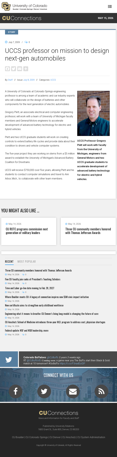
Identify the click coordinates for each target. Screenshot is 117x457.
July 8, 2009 (29, 80)
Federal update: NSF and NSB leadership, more (26, 330)
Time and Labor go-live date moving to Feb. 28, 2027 (29, 288)
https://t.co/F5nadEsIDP (72, 363)
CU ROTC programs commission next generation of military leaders (27, 231)
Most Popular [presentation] (27, 261)
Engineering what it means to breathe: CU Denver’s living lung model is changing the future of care (51, 314)
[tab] (9, 261)
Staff (10, 80)
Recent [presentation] (9, 261)
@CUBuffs (52, 357)
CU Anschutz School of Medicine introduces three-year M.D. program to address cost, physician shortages (55, 322)
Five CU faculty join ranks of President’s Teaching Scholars (32, 279)
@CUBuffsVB (34, 360)
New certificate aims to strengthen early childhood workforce (34, 305)
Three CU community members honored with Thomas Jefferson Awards (88, 231)
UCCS (53, 80)
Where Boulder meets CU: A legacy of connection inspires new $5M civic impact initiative (47, 297)
